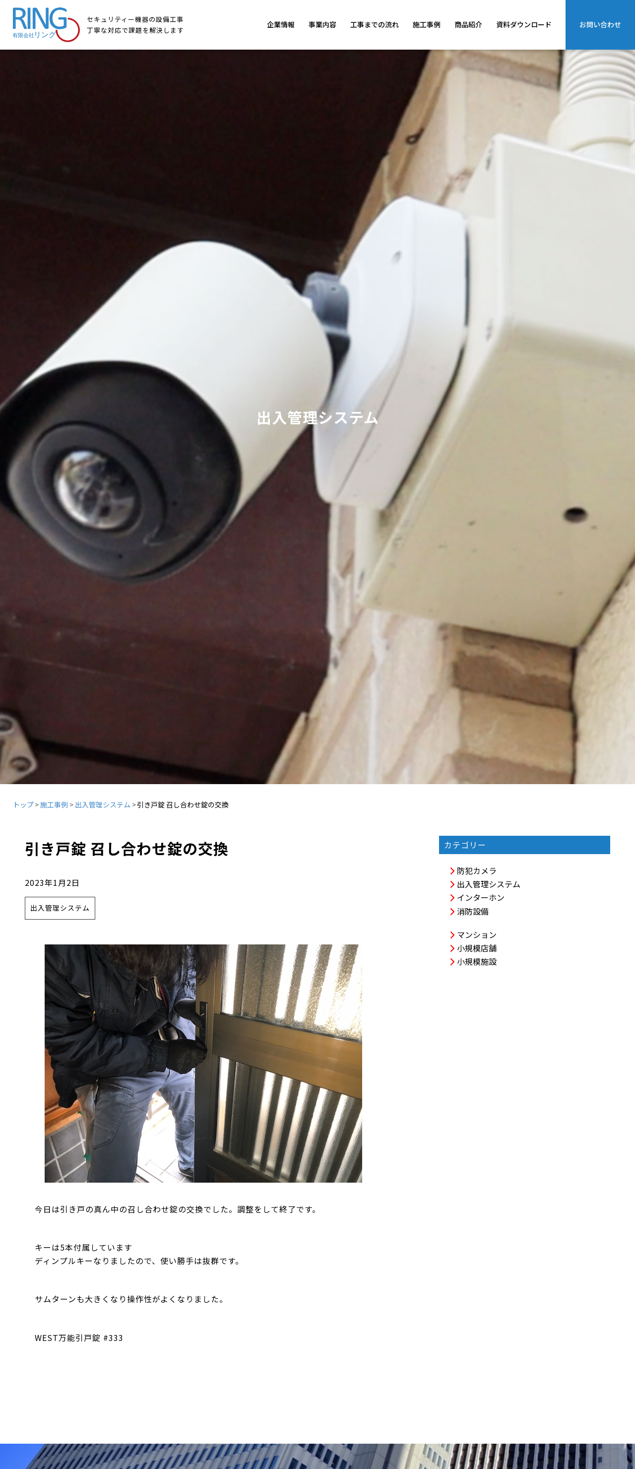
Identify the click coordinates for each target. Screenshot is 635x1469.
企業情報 (281, 24)
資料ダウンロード (524, 24)
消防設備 (469, 911)
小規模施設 (473, 961)
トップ (23, 804)
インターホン (477, 897)
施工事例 (427, 24)
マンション (473, 934)
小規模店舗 (473, 948)
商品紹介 (468, 24)
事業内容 (322, 24)
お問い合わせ (600, 24)
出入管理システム (102, 804)
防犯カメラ (473, 870)
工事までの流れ (374, 24)
